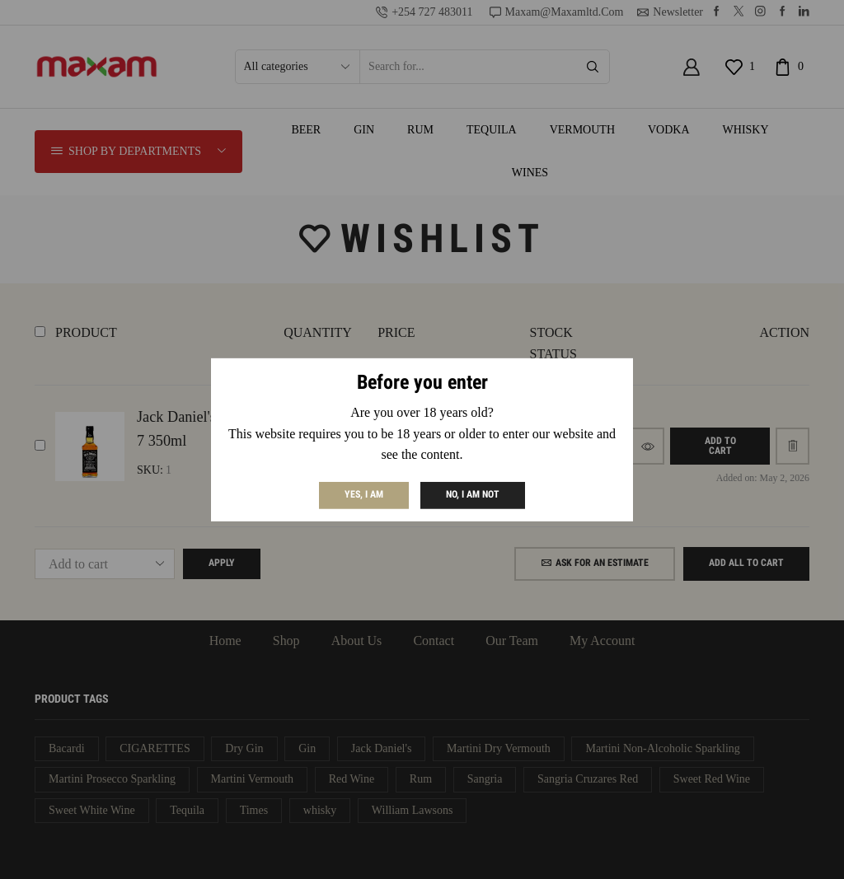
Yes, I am (364, 494)
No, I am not (472, 494)
